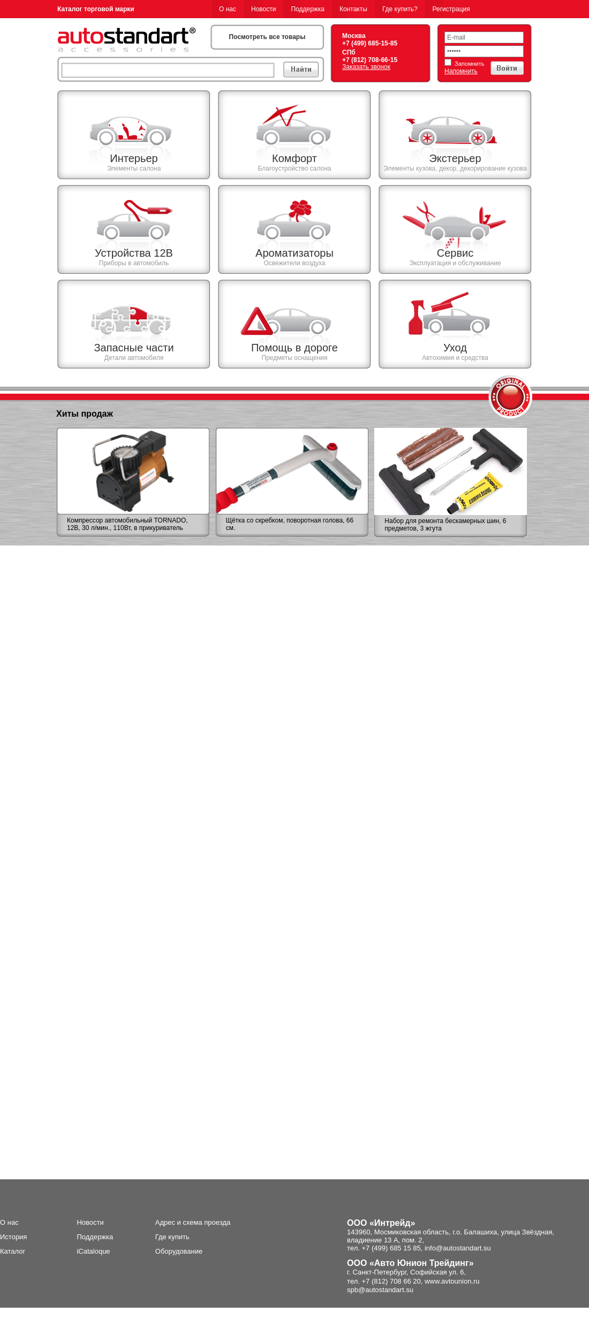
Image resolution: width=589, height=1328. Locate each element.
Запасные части (133, 348)
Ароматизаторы (294, 253)
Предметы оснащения (295, 358)
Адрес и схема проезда (193, 1222)
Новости (263, 9)
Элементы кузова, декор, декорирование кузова (455, 168)
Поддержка (307, 9)
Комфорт (294, 158)
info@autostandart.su (458, 1248)
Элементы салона (134, 168)
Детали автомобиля (133, 358)
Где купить (172, 1237)
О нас (227, 9)
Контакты (353, 9)
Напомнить (461, 71)
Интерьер (133, 158)
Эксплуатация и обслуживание (455, 263)
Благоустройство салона (294, 168)
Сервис (455, 253)
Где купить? (400, 9)
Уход (455, 348)
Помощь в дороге (294, 348)
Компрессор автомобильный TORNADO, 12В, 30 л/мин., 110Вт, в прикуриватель (127, 524)
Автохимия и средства (455, 358)
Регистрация (451, 9)
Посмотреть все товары (267, 37)
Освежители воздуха (294, 263)
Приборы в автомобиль (134, 263)
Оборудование (178, 1251)
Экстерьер (455, 158)
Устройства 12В (134, 253)
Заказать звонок (366, 67)
